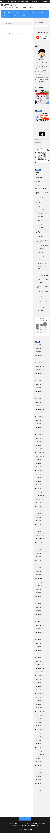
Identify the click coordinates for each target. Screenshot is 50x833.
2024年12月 (39, 405)
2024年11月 (39, 409)
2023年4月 (38, 477)
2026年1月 (38, 359)
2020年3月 (38, 610)
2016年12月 (39, 751)
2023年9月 (38, 459)
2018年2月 (38, 700)
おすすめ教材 (41, 307)
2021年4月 (38, 564)
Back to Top (25, 818)
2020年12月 (39, 578)
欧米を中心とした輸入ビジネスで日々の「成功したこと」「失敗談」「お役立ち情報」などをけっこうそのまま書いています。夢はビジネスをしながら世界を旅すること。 (25, 1)
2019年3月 (38, 654)
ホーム (3, 12)
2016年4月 (38, 779)
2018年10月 (39, 672)
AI (36, 185)
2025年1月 (38, 402)
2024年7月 (38, 423)
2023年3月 (38, 481)
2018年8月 (38, 679)
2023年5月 (38, 474)
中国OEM (38, 177)
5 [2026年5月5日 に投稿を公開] (38, 325)
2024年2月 (38, 441)
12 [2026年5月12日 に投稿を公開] (38, 327)
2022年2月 (38, 528)
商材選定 (40, 248)
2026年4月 (38, 348)
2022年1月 (38, 531)
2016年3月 (38, 783)
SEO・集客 (40, 256)
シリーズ (38, 197)
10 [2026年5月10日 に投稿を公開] (46, 325)
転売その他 (40, 227)
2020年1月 (38, 618)
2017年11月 (39, 711)
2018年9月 (38, 675)
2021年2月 (38, 571)
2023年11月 (39, 452)
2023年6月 (38, 470)
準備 (39, 206)
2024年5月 (38, 431)
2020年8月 (38, 592)
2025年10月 (39, 369)
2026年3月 (38, 351)
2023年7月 (38, 466)
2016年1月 (38, 790)
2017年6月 (38, 729)
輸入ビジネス (39, 188)
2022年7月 (38, 510)
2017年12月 (39, 707)
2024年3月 (38, 438)
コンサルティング (25, 12)
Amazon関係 (40, 213)
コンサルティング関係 (43, 291)
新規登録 (40, 216)
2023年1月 (38, 488)
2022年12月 (39, 492)
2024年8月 (38, 420)
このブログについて (42, 301)
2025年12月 (39, 362)
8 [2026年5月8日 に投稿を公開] (43, 325)
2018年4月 (38, 693)
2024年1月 (38, 445)
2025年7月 (38, 380)
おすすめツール (16, 15)
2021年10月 (39, 542)
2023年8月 (38, 463)
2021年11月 (39, 538)
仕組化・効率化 (41, 279)
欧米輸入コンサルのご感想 (37, 12)
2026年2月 (38, 355)
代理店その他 (41, 263)
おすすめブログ (41, 310)
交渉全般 (40, 236)
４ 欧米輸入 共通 (41, 266)
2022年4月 (38, 520)
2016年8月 (38, 765)
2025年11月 (39, 366)
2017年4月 (38, 736)
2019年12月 (39, 621)
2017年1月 (38, 747)
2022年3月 (38, 524)
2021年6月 (38, 556)
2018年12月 (39, 664)
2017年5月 (38, 733)
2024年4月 (38, 434)
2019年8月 (38, 636)
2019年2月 (38, 657)
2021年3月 (38, 567)
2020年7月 (38, 596)
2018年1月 (38, 704)
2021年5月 (38, 560)
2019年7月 (38, 639)
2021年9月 (38, 546)
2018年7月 (38, 682)
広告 (39, 259)
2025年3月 (38, 395)
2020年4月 (38, 607)
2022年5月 (38, 517)
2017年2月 (38, 743)
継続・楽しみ (41, 272)
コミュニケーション (42, 296)
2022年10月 (39, 499)
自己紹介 (9, 12)
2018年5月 (38, 689)
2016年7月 (38, 769)
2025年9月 (38, 373)
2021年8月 (38, 549)
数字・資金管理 (41, 275)
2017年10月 (39, 715)
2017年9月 (38, 718)
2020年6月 (38, 600)
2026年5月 (38, 344)
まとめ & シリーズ (6, 15)
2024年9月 (38, 416)
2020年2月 (38, 614)
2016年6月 (38, 772)
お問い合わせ (16, 12)
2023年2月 (38, 484)
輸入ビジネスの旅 (8, 5)
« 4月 (37, 333)
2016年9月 (38, 761)
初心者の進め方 (40, 181)
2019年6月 (38, 643)
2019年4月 (38, 650)
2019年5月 (38, 646)
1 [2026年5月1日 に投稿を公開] (43, 322)
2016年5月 (38, 776)
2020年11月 (39, 582)
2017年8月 (38, 722)
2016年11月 (39, 754)
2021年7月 (38, 553)
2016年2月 (38, 787)
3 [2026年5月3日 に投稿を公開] (46, 322)
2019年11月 (39, 625)
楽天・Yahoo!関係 (42, 245)
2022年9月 (38, 502)
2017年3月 (38, 740)
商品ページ (40, 252)
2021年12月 (39, 535)
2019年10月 (39, 628)
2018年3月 (38, 697)
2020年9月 (38, 589)
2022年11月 (39, 495)
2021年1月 (38, 574)
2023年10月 (39, 456)
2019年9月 (38, 632)
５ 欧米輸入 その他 (41, 286)
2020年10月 (39, 585)
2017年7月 (38, 725)
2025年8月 (38, 377)
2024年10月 (39, 413)
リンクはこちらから (41, 145)
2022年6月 (38, 513)
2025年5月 (38, 387)
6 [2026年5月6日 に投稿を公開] (40, 325)
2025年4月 (38, 391)
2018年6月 (38, 686)
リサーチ (40, 209)
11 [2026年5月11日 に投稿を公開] (37, 327)
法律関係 (40, 220)
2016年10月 (39, 758)
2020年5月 (38, 603)
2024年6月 (38, 427)
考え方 (39, 282)
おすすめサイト (25, 15)
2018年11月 (39, 668)
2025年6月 (38, 384)
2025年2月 (38, 398)
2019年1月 (38, 661)
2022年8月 (38, 506)
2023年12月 (39, 448)
